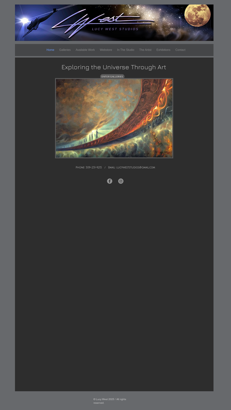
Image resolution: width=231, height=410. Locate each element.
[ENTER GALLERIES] (112, 76)
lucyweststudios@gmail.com (135, 167)
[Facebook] (109, 181)
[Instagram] (120, 181)
